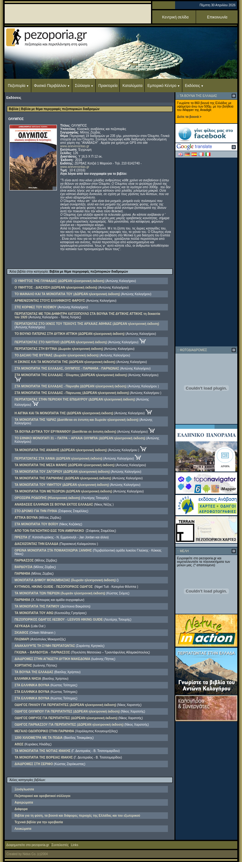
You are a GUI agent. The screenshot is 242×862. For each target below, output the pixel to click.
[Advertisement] (206, 252)
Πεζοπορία (16, 85)
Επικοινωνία (217, 17)
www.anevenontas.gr (74, 146)
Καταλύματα (133, 85)
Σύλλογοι (82, 85)
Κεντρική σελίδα (175, 17)
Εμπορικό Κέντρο (162, 85)
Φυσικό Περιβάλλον (50, 85)
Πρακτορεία (108, 85)
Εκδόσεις (192, 85)
